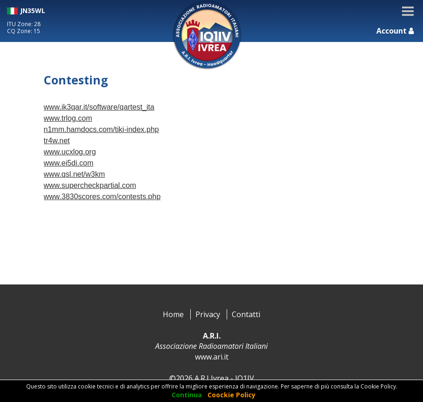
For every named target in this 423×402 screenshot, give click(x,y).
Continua (187, 394)
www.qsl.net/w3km (74, 174)
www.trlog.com (68, 118)
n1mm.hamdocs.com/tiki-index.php (101, 129)
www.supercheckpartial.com (90, 185)
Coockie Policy (232, 394)
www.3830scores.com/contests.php (102, 197)
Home (173, 314)
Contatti (246, 314)
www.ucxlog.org (70, 152)
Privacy (207, 314)
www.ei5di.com (69, 163)
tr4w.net (57, 141)
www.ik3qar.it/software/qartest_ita (99, 107)
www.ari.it (212, 357)
